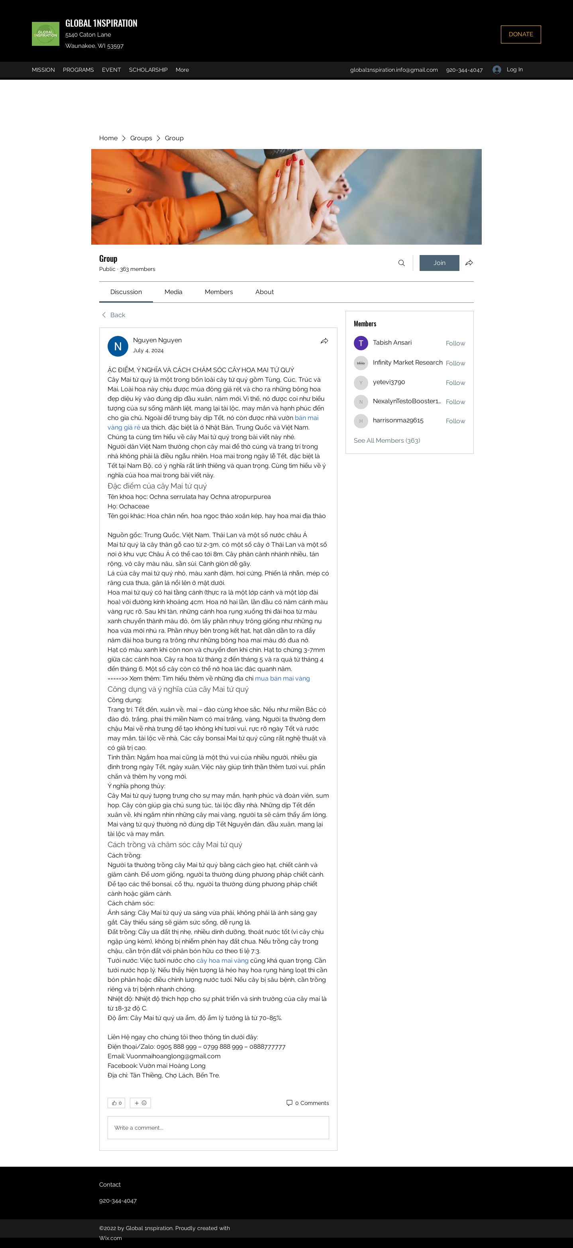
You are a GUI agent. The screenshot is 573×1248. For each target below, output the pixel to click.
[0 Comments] (307, 1103)
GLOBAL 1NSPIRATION (101, 22)
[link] (126, 292)
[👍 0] (116, 1103)
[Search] (401, 263)
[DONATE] (521, 34)
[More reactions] (140, 1103)
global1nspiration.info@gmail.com (394, 70)
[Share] (324, 340)
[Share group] (469, 262)
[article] (218, 739)
